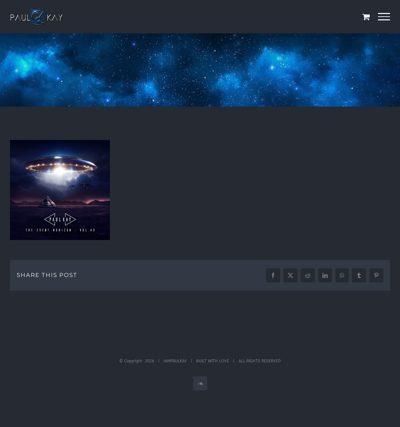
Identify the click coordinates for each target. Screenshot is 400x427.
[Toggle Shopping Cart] (366, 17)
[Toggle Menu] (384, 16)
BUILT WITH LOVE (212, 361)
